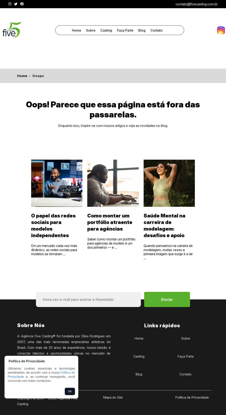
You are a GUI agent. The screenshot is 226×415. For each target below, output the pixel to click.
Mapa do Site (113, 397)
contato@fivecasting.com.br (197, 4)
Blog (141, 30)
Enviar (167, 299)
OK (70, 391)
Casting (106, 30)
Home (76, 30)
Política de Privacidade (192, 397)
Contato (156, 30)
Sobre (90, 30)
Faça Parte (125, 30)
